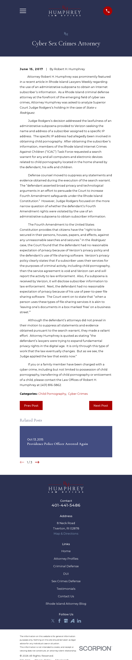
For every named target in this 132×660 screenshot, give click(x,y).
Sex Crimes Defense (66, 581)
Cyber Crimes (78, 393)
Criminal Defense (66, 566)
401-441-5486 (66, 505)
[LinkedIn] (79, 621)
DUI (66, 573)
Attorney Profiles (66, 558)
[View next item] (37, 462)
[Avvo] (72, 621)
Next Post (101, 405)
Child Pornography (52, 393)
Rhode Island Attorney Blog (66, 603)
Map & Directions (66, 533)
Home (66, 551)
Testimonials (66, 588)
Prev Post (31, 405)
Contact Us (66, 596)
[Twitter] (53, 621)
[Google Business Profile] (66, 621)
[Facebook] (59, 621)
